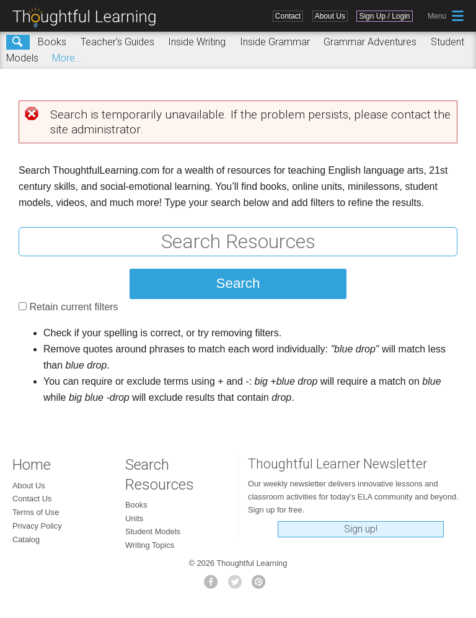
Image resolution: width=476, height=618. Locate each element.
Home (31, 464)
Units (134, 518)
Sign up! (360, 529)
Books (52, 42)
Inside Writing (197, 42)
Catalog (26, 539)
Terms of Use (35, 512)
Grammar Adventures (370, 42)
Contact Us (31, 498)
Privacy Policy (37, 526)
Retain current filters (73, 307)
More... (67, 58)
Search (18, 42)
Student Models (152, 531)
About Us (330, 16)
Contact (288, 16)
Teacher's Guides (117, 42)
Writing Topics (149, 545)
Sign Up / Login (384, 16)
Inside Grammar (275, 42)
